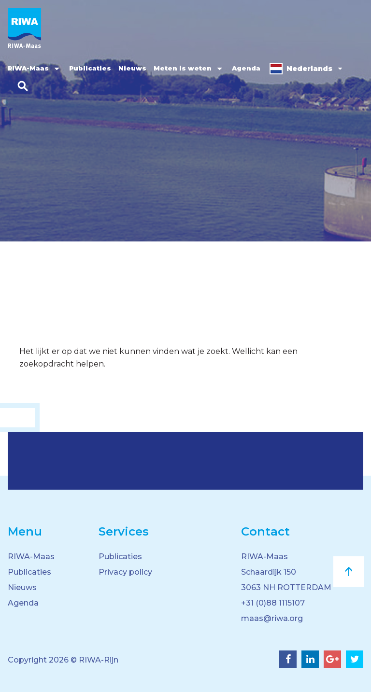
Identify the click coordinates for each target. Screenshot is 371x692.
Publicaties (90, 68)
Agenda (246, 68)
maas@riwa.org (272, 618)
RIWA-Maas (28, 68)
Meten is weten (183, 68)
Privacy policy (125, 572)
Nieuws (132, 68)
